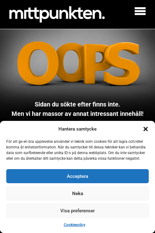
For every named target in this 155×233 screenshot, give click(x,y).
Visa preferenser (77, 211)
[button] (145, 129)
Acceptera (77, 176)
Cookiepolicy (74, 225)
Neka (77, 193)
